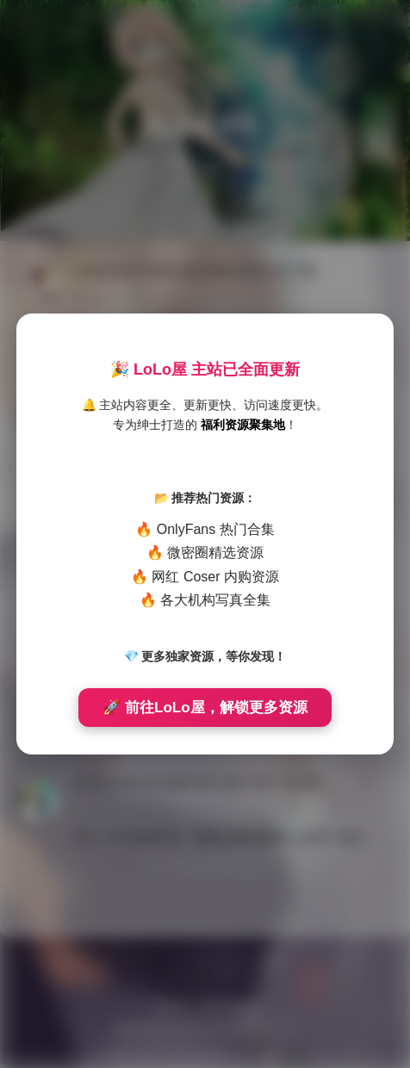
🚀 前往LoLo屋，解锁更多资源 (204, 707)
